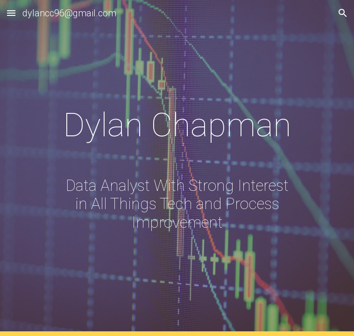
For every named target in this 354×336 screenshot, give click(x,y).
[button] (11, 13)
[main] (176, 168)
